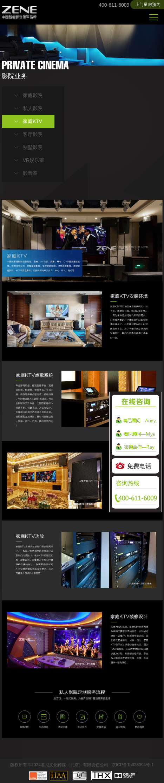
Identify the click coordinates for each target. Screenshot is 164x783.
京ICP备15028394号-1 (133, 764)
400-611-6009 (114, 5)
